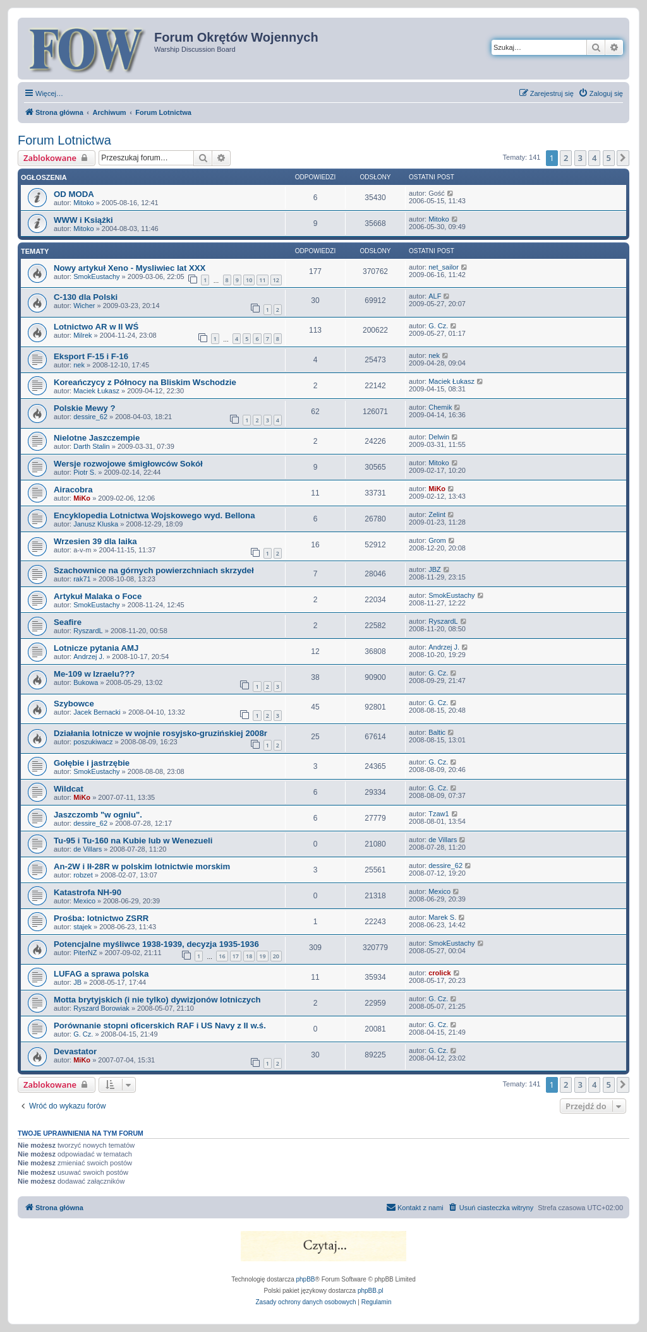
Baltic (436, 732)
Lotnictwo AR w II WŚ (96, 326)
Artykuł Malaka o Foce (98, 596)
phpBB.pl (371, 1290)
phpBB (305, 1279)
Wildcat (68, 789)
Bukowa (85, 682)
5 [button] (609, 158)
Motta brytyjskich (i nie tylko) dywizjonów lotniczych (157, 999)
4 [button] (594, 158)
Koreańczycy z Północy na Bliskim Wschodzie (145, 382)
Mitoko (83, 202)
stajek (82, 927)
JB (77, 982)
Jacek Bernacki (97, 712)
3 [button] (580, 158)
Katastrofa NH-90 (87, 892)
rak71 (82, 579)
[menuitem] (600, 93)
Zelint (436, 514)
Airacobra (73, 489)
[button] (623, 157)
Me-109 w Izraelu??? (94, 674)
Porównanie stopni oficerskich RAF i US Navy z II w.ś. (160, 1025)
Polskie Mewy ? (84, 408)
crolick (439, 973)
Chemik (440, 407)
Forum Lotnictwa (64, 140)
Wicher (84, 305)
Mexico (84, 901)
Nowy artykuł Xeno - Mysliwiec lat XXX (129, 268)
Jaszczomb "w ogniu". (98, 814)
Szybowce (74, 703)
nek (79, 365)
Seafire (68, 622)
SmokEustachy (96, 276)
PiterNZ (85, 952)
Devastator (75, 1051)
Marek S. (442, 917)
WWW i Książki (83, 220)
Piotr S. (84, 472)
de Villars (87, 849)
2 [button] (566, 158)
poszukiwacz (92, 742)
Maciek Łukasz (96, 391)
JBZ (434, 569)
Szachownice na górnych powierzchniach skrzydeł (154, 570)
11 (262, 280)
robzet (83, 875)
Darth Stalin (91, 446)
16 (222, 956)
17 (236, 956)
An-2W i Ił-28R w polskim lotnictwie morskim (142, 866)
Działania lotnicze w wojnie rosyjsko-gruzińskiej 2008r (160, 733)
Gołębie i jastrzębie (92, 763)
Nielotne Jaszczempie (97, 438)
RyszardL (87, 630)
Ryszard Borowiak (101, 1008)
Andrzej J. (88, 656)
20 (276, 956)
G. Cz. (438, 326)
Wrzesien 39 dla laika (95, 541)
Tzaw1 (438, 814)
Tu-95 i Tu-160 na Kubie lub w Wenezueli (133, 840)
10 (249, 280)
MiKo (81, 498)
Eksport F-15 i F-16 (91, 356)
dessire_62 (90, 416)
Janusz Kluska (95, 524)
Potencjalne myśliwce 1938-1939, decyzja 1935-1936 (156, 944)
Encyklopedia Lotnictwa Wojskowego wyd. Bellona (154, 515)
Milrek (82, 335)
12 (276, 280)
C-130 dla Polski (86, 297)
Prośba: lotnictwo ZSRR (101, 918)
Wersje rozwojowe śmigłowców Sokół (128, 463)
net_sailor (443, 267)
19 (262, 956)
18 (249, 956)
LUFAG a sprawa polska (101, 973)
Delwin (438, 437)
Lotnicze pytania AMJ (96, 648)
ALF (434, 296)
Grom (437, 540)
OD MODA (74, 194)
